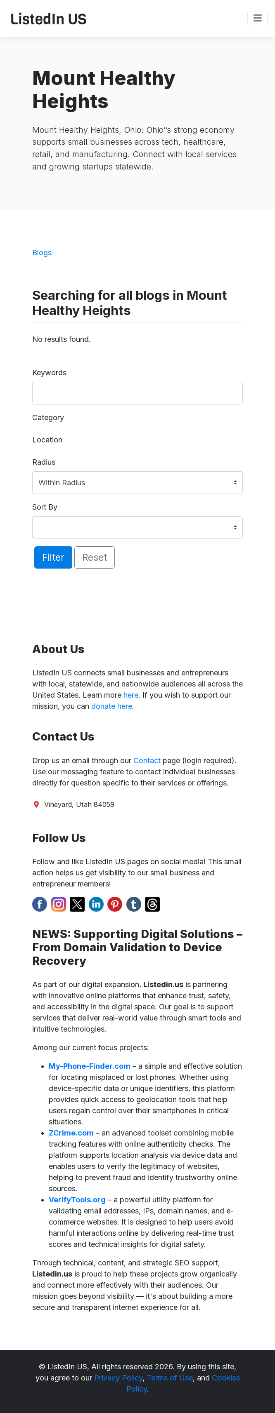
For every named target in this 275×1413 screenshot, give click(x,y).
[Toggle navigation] (257, 19)
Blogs (42, 252)
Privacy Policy (118, 1377)
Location (47, 439)
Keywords (49, 372)
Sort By (44, 507)
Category (48, 417)
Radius (43, 462)
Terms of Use (170, 1377)
